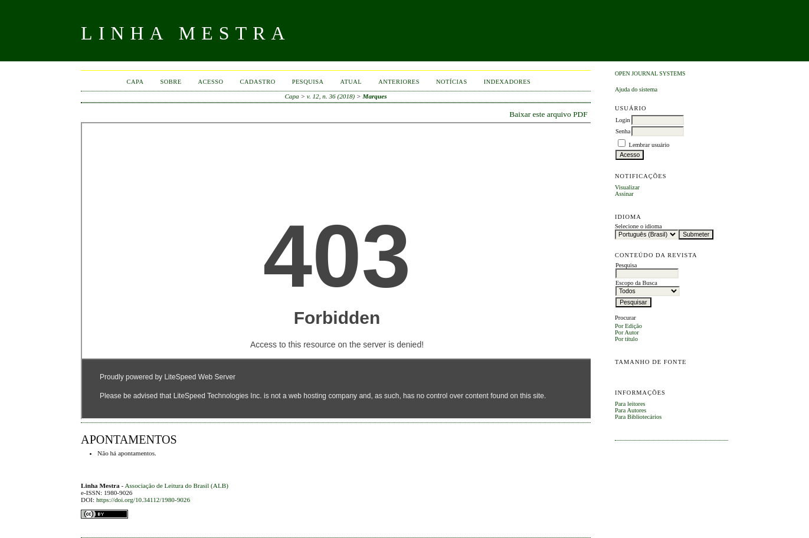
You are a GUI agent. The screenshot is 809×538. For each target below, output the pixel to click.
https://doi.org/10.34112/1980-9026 (143, 499)
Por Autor (627, 332)
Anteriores (399, 81)
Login (622, 120)
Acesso (211, 81)
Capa (135, 81)
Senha (622, 131)
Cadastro (258, 81)
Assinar (624, 194)
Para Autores (630, 410)
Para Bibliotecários (638, 417)
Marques (374, 96)
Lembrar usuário (649, 145)
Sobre (170, 81)
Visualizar (627, 187)
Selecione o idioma (638, 226)
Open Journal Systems (650, 73)
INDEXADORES (507, 81)
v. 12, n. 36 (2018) (331, 96)
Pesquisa (308, 81)
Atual (351, 81)
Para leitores (630, 404)
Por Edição (628, 326)
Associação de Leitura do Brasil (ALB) (176, 485)
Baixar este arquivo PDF (548, 114)
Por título (626, 339)
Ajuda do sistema (636, 89)
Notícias (451, 81)
